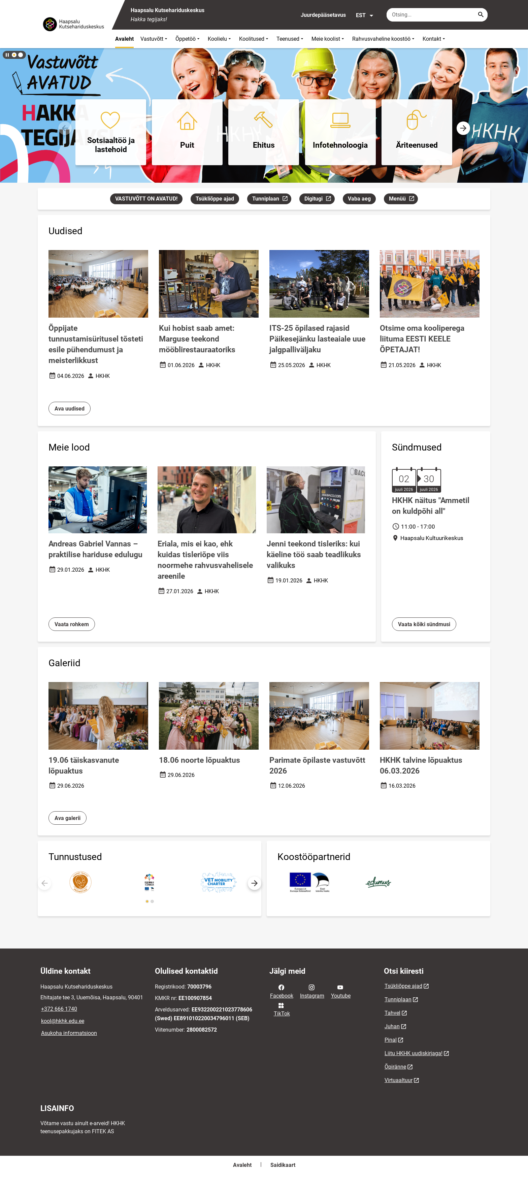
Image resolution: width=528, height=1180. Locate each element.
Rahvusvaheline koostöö (384, 39)
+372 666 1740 (59, 1009)
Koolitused (254, 39)
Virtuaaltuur (398, 1080)
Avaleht (124, 39)
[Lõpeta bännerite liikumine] (7, 55)
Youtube (341, 991)
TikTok (282, 1009)
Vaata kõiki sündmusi (424, 624)
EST (365, 15)
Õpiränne (395, 1067)
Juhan (392, 1026)
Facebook (281, 991)
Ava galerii (67, 818)
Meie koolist (328, 39)
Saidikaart (282, 1165)
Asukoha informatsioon (69, 1033)
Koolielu (220, 39)
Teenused (290, 39)
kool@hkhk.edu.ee (62, 1021)
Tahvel (392, 1013)
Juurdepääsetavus (323, 15)
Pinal (391, 1040)
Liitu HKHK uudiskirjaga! (413, 1053)
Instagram (312, 991)
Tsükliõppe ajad (215, 198)
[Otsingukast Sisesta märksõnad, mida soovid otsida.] (437, 15)
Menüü (403, 199)
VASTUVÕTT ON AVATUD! (146, 198)
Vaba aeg (359, 198)
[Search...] (481, 15)
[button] (14, 54)
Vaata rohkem (72, 624)
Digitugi (319, 199)
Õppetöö (188, 39)
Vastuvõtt (154, 39)
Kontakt (435, 39)
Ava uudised (70, 408)
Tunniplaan (271, 199)
